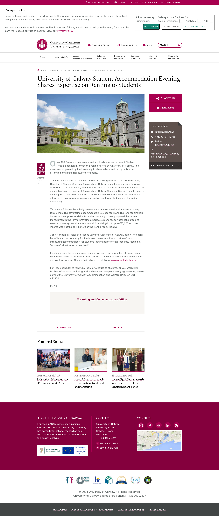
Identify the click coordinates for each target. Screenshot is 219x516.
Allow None (173, 27)
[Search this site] (179, 45)
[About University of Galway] (82, 57)
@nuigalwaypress (164, 144)
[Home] (38, 70)
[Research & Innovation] (120, 57)
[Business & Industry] (138, 57)
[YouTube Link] (159, 425)
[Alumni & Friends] (156, 57)
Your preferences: (168, 20)
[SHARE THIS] (165, 98)
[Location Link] (159, 449)
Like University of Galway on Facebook (165, 155)
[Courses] (45, 57)
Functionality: (143, 20)
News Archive (98, 70)
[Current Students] (127, 45)
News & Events (82, 70)
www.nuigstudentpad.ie (123, 260)
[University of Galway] (58, 44)
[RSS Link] (176, 425)
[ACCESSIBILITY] (157, 509)
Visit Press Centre (162, 165)
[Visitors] (148, 45)
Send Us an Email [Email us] (110, 448)
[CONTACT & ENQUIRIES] (133, 509)
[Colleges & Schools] (103, 57)
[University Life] (62, 57)
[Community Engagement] (174, 57)
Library (121, 2)
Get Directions (109, 443)
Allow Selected (196, 27)
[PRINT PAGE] (165, 107)
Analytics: (191, 20)
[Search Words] (170, 45)
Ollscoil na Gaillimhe (99, 2)
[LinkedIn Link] (168, 425)
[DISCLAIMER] (62, 509)
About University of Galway (57, 70)
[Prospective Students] (99, 45)
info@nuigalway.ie (165, 131)
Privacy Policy (65, 30)
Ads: (206, 20)
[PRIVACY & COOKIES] (85, 509)
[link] (69, 480)
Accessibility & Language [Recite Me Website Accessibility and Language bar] (143, 2)
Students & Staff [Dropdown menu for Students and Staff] (171, 2)
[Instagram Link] (141, 425)
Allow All (152, 27)
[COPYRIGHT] (108, 509)
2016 (110, 70)
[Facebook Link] (150, 425)
